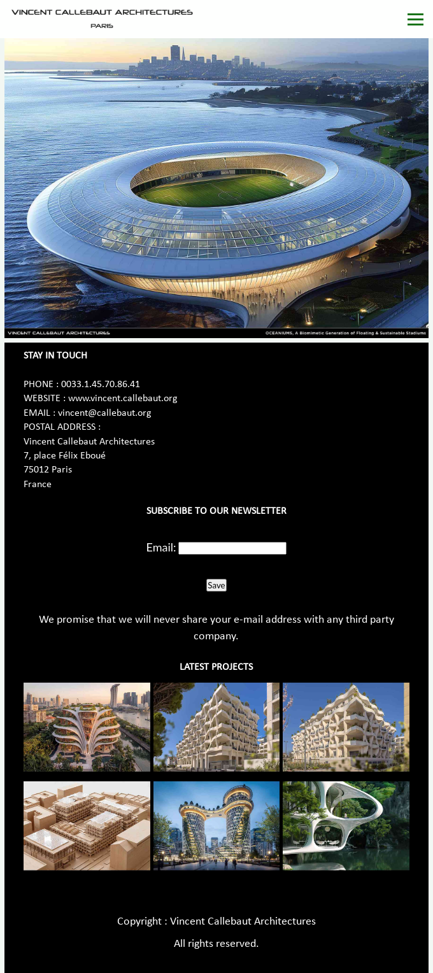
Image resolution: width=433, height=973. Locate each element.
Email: (161, 547)
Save (216, 585)
